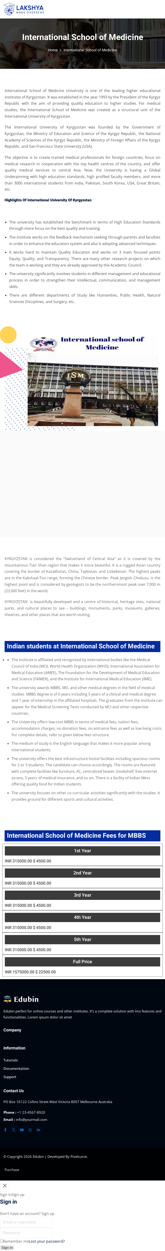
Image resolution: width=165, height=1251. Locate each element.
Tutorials (10, 1060)
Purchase (12, 1169)
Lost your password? (47, 1241)
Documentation (16, 1068)
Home (53, 50)
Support (9, 1076)
